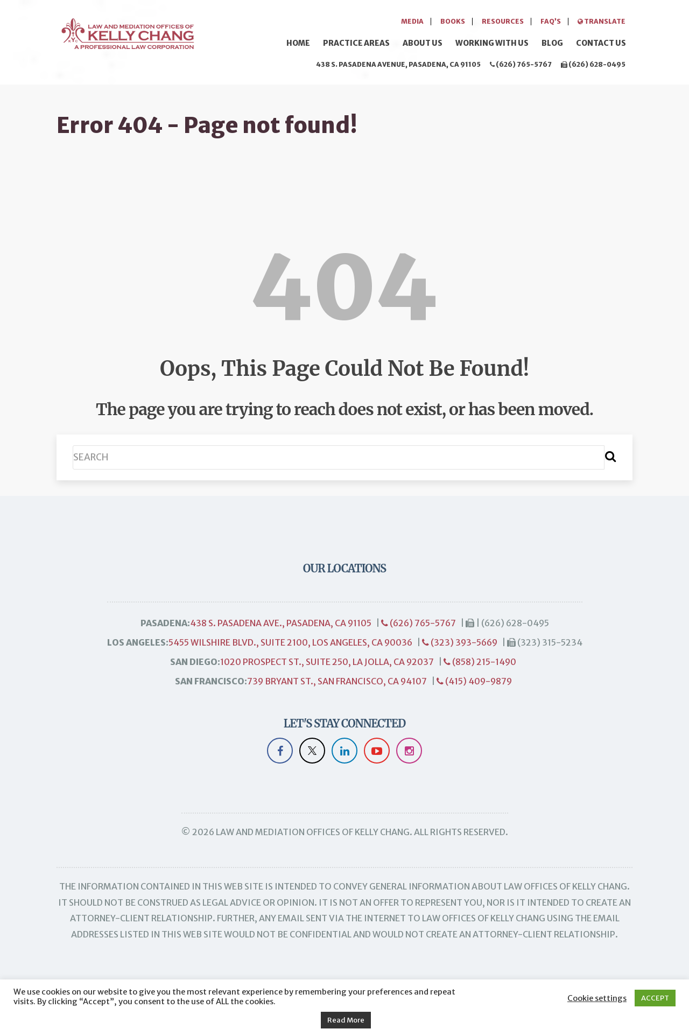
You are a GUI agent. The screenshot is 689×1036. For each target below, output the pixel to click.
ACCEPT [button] (655, 998)
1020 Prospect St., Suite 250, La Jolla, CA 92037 (327, 661)
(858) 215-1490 (480, 661)
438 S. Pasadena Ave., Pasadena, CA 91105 (280, 623)
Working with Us (492, 43)
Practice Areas (356, 43)
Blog (552, 43)
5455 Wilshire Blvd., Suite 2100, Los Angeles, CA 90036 (290, 642)
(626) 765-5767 (521, 64)
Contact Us (601, 43)
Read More (345, 1020)
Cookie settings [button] (597, 998)
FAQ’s (550, 21)
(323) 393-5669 (459, 642)
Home (298, 43)
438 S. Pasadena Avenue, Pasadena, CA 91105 (398, 64)
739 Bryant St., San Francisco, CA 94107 (337, 681)
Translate (601, 21)
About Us (422, 43)
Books (452, 21)
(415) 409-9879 (474, 681)
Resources (503, 21)
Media (412, 21)
